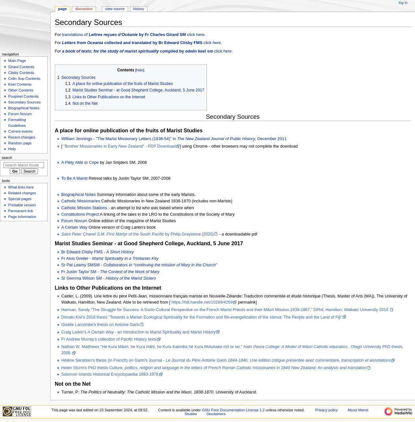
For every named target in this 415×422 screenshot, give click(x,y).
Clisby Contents (21, 73)
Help (12, 149)
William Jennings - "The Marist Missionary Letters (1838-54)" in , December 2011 (174, 139)
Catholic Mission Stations (84, 208)
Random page (19, 143)
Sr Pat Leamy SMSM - (139, 265)
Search (7, 158)
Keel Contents (19, 84)
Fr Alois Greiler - (110, 258)
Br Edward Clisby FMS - (97, 252)
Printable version (22, 205)
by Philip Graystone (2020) (137, 234)
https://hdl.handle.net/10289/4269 (202, 302)
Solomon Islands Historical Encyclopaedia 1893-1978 (110, 374)
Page (62, 9)
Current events (20, 131)
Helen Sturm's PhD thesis (214, 368)
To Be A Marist (74, 178)
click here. (142, 43)
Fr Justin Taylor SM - (110, 272)
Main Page (17, 61)
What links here (21, 187)
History (138, 9)
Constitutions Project (80, 214)
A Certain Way (74, 227)
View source (114, 9)
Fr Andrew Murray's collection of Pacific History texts (109, 339)
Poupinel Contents (23, 96)
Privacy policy (326, 410)
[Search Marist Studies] (24, 165)
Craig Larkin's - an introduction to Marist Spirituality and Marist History (138, 332)
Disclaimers (216, 414)
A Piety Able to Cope (80, 162)
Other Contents (20, 90)
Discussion (83, 9)
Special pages (19, 199)
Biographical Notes (78, 194)
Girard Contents (21, 67)
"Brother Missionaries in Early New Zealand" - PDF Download (119, 146)
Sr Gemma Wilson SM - (108, 278)
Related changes (22, 193)
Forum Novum (74, 221)
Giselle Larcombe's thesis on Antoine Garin (100, 324)
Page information (22, 217)
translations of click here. (134, 34)
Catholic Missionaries (80, 201)
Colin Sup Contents (24, 78)
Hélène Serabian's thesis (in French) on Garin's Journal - (226, 360)
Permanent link (20, 211)
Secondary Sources (24, 102)
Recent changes (21, 137)
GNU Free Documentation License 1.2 (233, 410)
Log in (403, 3)
